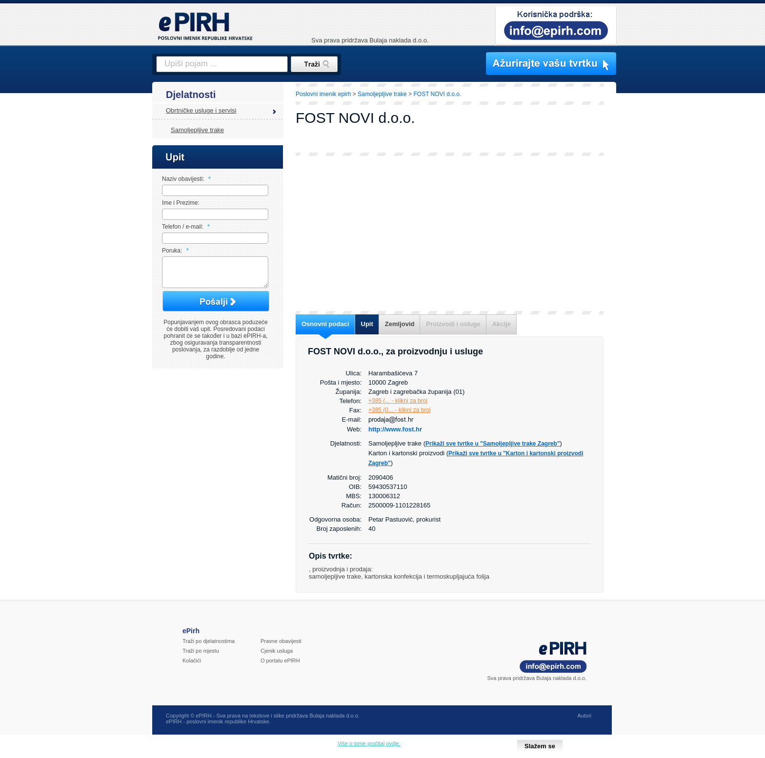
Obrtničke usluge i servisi (201, 110)
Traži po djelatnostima (208, 641)
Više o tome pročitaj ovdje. (369, 743)
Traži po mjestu (200, 651)
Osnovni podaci (325, 324)
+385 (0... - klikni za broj (399, 410)
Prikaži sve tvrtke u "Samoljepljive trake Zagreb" (492, 443)
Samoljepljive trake (197, 130)
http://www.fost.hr (395, 429)
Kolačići (191, 660)
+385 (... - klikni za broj (397, 400)
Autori (584, 716)
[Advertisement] (659, 251)
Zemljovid (400, 324)
